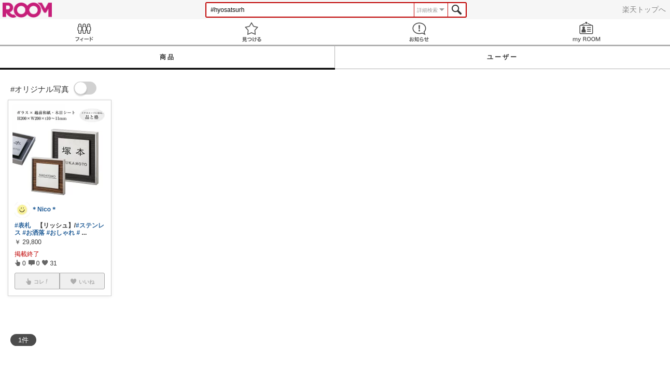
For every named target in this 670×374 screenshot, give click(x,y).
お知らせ (418, 32)
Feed (84, 32)
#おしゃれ (60, 232)
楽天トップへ (644, 9)
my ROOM (586, 32)
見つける (251, 32)
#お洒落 (33, 232)
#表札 (23, 225)
